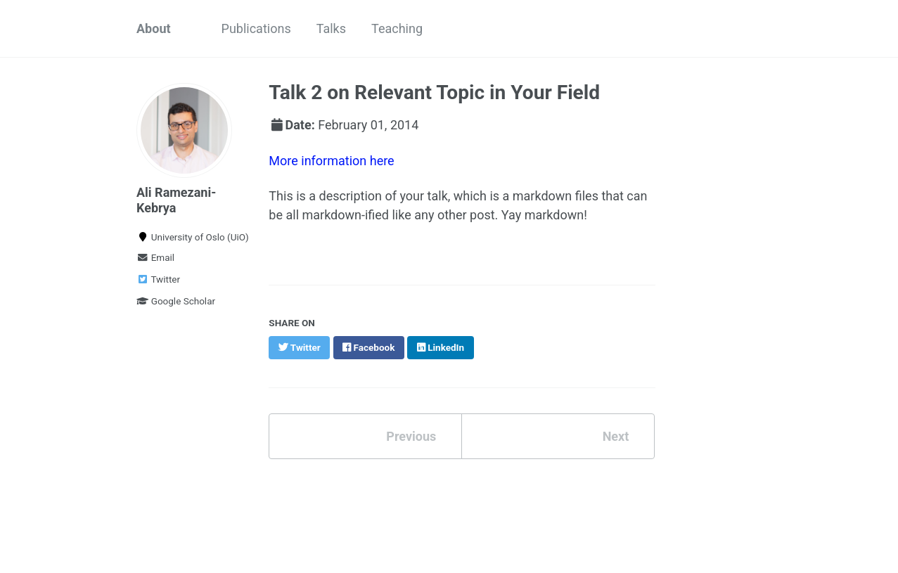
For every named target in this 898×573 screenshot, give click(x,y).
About (153, 28)
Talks (331, 28)
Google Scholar (175, 301)
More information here (331, 160)
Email (155, 257)
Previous (411, 436)
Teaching (397, 28)
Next (616, 436)
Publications (256, 28)
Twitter (158, 279)
